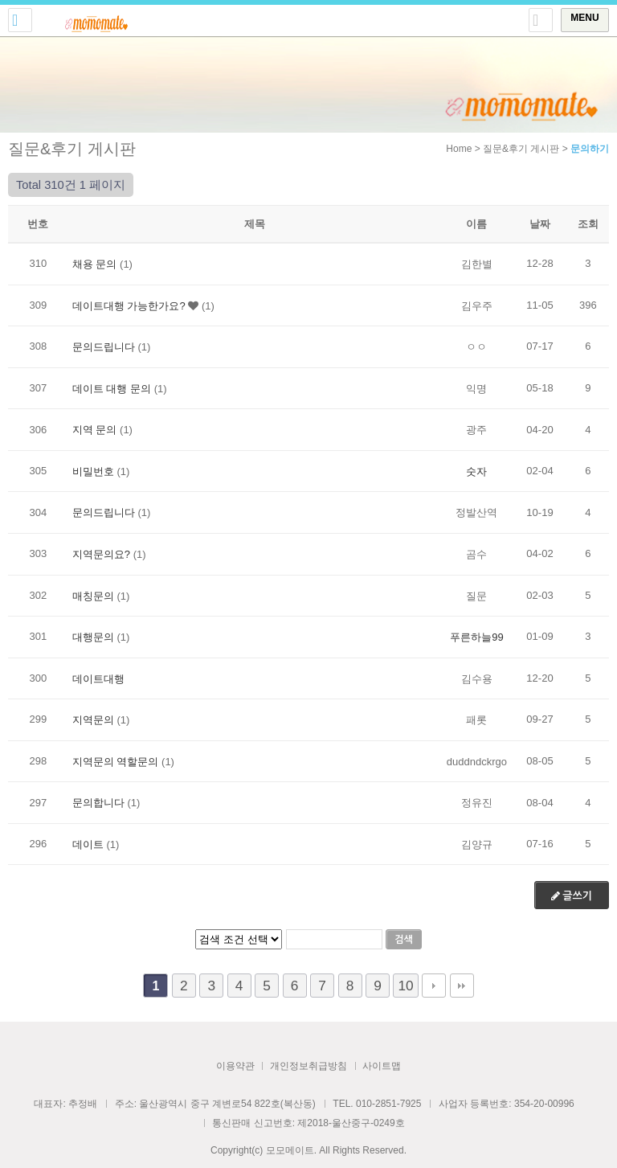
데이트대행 (98, 678)
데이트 (88, 844)
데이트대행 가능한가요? (129, 305)
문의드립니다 (103, 347)
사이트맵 (381, 1066)
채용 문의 (94, 264)
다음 (434, 985)
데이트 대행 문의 (111, 388)
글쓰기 (571, 896)
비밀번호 (93, 471)
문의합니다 (98, 803)
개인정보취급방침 (308, 1066)
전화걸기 (20, 20)
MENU (584, 17)
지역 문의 (94, 430)
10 (405, 985)
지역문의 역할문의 (115, 761)
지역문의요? (101, 554)
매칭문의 (93, 595)
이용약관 (235, 1066)
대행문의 (93, 637)
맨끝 (462, 985)
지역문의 (93, 720)
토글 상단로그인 (541, 20)
